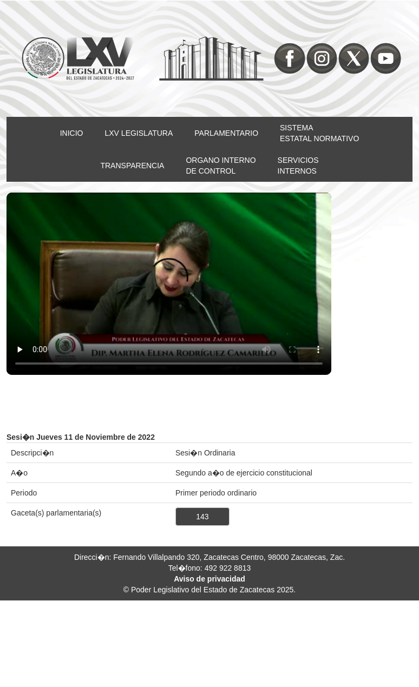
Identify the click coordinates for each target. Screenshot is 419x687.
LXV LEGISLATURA (139, 133)
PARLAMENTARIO (226, 133)
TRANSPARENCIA (132, 165)
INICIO (71, 133)
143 (202, 516)
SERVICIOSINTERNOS (298, 165)
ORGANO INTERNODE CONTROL (221, 165)
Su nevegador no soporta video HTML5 (168, 284)
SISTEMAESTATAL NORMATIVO (319, 133)
